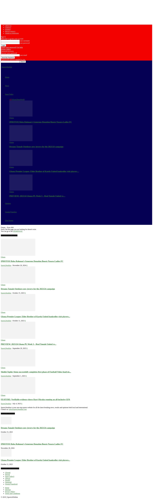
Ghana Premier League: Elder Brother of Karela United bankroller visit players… (44, 171)
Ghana (18, 99)
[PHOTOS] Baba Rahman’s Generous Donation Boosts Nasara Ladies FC (40, 122)
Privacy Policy (10, 31)
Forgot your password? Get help (12, 47)
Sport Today (9, 94)
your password (25, 43)
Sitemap (8, 29)
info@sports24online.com (18, 409)
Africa (13, 99)
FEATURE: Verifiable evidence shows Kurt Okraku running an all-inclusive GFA (35, 399)
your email (23, 55)
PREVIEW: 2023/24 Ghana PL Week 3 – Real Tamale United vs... (28, 344)
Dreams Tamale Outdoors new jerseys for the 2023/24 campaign (36, 147)
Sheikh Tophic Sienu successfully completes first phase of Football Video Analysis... (36, 372)
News (7, 86)
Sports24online (6, 265)
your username (25, 41)
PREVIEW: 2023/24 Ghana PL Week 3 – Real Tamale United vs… (37, 196)
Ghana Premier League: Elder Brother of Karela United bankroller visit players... (35, 316)
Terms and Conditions (12, 493)
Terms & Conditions (12, 33)
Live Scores (9, 220)
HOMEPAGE (17, 231)
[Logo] (6, 67)
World (22, 99)
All (10, 99)
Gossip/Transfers (11, 212)
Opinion (8, 203)
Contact (8, 27)
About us (8, 25)
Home (7, 77)
